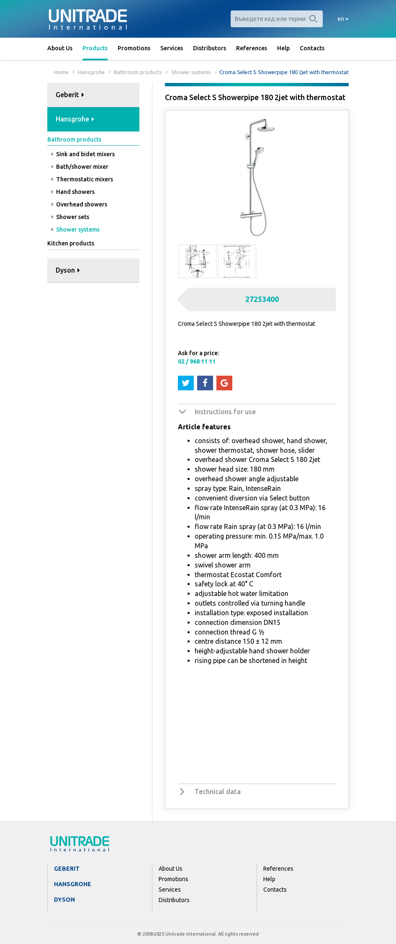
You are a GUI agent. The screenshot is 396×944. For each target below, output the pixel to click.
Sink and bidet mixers (83, 154)
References (251, 48)
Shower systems (191, 72)
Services (171, 48)
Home (61, 72)
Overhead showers (79, 204)
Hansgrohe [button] (75, 119)
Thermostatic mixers (82, 179)
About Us (59, 48)
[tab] (93, 95)
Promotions (134, 48)
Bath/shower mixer (79, 166)
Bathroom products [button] (74, 139)
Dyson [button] (68, 270)
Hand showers (73, 191)
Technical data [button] (218, 791)
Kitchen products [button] (70, 243)
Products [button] (95, 48)
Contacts (312, 48)
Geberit (67, 868)
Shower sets (70, 217)
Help (283, 48)
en (343, 18)
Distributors (209, 48)
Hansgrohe (91, 72)
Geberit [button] (70, 94)
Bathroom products (138, 72)
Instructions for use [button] (225, 411)
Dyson (64, 899)
